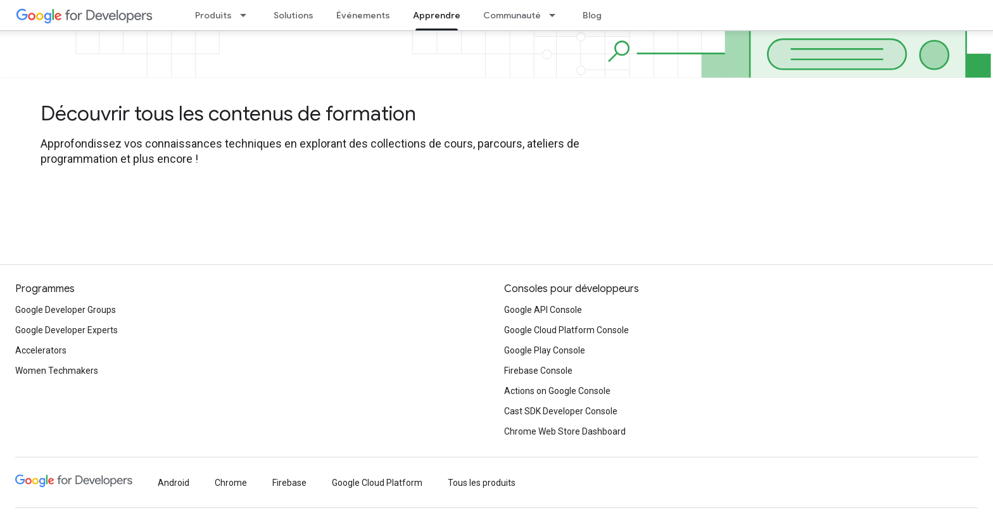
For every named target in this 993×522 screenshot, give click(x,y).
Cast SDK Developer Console (560, 411)
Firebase (289, 483)
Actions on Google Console (557, 391)
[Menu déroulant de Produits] (247, 15)
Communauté (512, 15)
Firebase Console (538, 371)
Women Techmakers (56, 371)
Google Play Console (544, 350)
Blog (592, 15)
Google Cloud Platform (377, 483)
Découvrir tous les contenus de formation (228, 113)
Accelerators (40, 350)
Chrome (231, 483)
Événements (363, 15)
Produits (213, 15)
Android (173, 483)
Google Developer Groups (65, 310)
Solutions (293, 15)
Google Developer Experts (66, 330)
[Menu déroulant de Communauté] (556, 15)
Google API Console (543, 310)
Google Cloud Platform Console (566, 330)
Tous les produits (481, 483)
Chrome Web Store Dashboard (565, 431)
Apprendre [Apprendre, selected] (436, 15)
